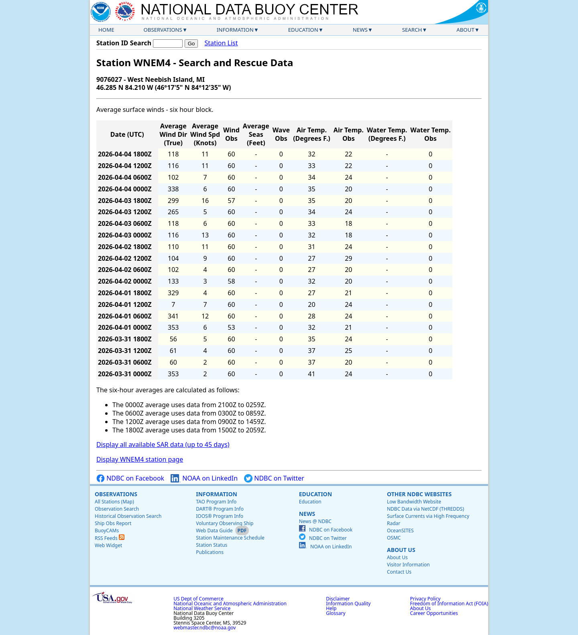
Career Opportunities (434, 613)
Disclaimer (338, 598)
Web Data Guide (214, 530)
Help (331, 608)
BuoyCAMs (107, 530)
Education (303, 29)
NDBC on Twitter (274, 478)
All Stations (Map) (114, 501)
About (465, 29)
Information (235, 29)
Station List (221, 43)
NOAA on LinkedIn (204, 478)
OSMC (394, 537)
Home (106, 29)
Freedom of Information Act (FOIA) (449, 603)
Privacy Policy (425, 598)
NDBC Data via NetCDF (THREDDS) (425, 508)
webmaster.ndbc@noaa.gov (204, 627)
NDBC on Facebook (130, 478)
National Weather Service (201, 608)
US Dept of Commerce (198, 598)
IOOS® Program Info (219, 516)
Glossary (335, 613)
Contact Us (399, 571)
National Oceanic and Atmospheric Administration (230, 603)
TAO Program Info (216, 501)
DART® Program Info (220, 508)
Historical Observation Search (128, 516)
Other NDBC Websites (419, 494)
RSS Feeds (109, 538)
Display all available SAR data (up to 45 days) (163, 444)
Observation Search (117, 508)
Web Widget (108, 545)
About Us (401, 550)
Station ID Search (123, 43)
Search (412, 29)
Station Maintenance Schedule (230, 537)
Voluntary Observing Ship (224, 523)
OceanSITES (400, 530)
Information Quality (348, 603)
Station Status (211, 545)
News (360, 29)
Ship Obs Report (113, 523)
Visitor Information (408, 564)
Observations (162, 29)
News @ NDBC (315, 521)
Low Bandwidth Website (414, 501)
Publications (210, 552)
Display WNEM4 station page (139, 459)
